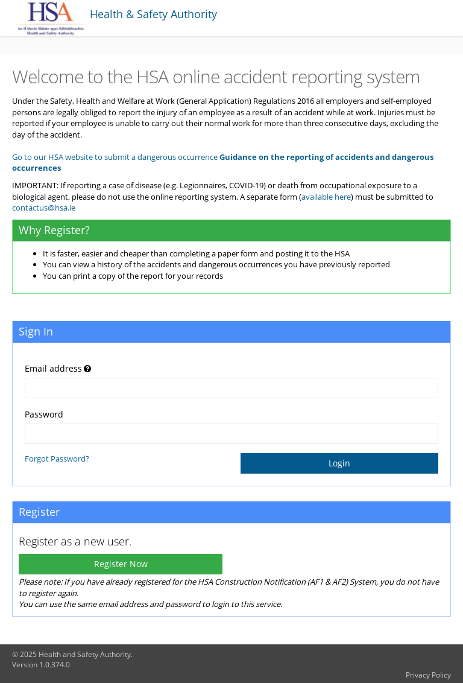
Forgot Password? (57, 458)
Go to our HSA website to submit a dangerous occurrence (115, 156)
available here (326, 196)
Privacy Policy (428, 675)
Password (44, 414)
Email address (53, 368)
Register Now (121, 564)
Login (339, 463)
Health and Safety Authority (85, 654)
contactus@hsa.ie (43, 207)
